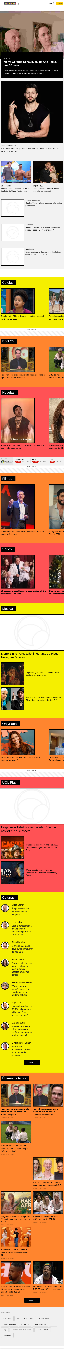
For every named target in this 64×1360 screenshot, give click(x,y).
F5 (18, 1318)
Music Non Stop (9, 1324)
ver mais (32, 1062)
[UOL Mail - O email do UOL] (50, 3)
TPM (53, 1324)
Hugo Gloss (28, 1318)
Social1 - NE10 (42, 1330)
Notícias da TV (40, 1324)
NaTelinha (25, 1324)
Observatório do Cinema (21, 1330)
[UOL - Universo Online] (17, 3)
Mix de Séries (44, 1318)
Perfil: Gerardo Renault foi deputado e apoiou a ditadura (24, 74)
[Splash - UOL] (10, 3)
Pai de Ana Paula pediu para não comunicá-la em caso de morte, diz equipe (31, 70)
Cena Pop (7, 1318)
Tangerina (7, 1335)
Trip (4, 1330)
